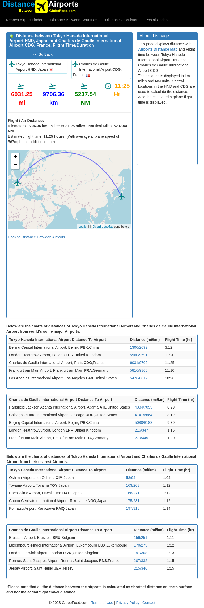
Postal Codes (157, 20)
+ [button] (15, 157)
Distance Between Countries (73, 20)
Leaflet (83, 226)
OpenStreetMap (103, 226)
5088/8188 (143, 422)
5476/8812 (138, 378)
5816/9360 (138, 370)
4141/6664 (143, 415)
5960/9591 (138, 355)
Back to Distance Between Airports (36, 237)
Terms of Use (102, 603)
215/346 (140, 568)
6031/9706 (138, 363)
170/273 (140, 545)
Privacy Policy (128, 603)
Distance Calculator (121, 20)
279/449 (141, 438)
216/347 (141, 430)
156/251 (140, 537)
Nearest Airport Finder (24, 20)
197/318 (132, 508)
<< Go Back (43, 54)
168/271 (132, 493)
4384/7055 (143, 407)
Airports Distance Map (158, 49)
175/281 (132, 501)
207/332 (140, 560)
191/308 (140, 553)
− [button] (15, 165)
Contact (148, 603)
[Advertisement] (69, 277)
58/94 (130, 478)
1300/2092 (138, 347)
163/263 (132, 485)
